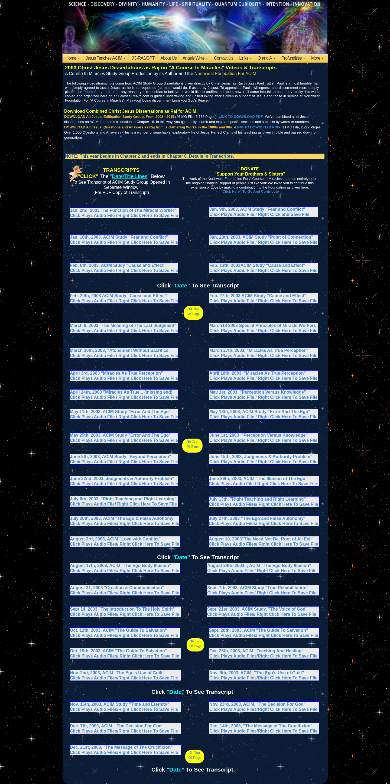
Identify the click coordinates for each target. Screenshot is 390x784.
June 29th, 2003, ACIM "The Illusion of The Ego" (258, 478)
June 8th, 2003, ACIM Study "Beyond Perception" (120, 456)
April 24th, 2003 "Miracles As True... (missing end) (121, 392)
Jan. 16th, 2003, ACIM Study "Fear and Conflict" (119, 237)
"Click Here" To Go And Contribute (250, 191)
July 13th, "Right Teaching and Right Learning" (257, 499)
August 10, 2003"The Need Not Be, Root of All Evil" (261, 539)
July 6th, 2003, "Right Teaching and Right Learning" (123, 499)
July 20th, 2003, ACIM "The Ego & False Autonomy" (123, 518)
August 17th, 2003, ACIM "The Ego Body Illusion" (120, 565)
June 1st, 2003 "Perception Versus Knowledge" (258, 435)
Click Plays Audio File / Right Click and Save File (259, 214)
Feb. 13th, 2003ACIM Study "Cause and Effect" (257, 265)
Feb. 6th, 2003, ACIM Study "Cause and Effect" (117, 265)
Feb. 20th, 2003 (86, 295)
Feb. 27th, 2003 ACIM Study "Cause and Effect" (257, 295)
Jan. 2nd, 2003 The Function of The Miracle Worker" (123, 210)
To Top (195, 753)
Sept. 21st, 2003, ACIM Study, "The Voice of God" (257, 609)
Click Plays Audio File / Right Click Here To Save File (263, 270)
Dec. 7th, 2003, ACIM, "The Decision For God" (117, 726)
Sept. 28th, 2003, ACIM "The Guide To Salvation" (258, 630)
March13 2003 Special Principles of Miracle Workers (262, 325)
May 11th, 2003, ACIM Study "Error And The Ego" (120, 411)
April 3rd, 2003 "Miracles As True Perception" (116, 373)
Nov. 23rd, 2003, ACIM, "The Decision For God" (257, 704)
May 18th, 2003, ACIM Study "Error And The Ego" (259, 411)
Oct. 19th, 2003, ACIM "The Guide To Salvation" (118, 651)
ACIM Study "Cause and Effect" (134, 295)
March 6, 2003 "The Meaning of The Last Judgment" (123, 325)
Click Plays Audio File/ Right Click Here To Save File (123, 504)
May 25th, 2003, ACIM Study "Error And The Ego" (120, 435)
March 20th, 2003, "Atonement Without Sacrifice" (120, 350)
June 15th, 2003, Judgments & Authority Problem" (260, 456)
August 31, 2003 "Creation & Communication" (117, 587)
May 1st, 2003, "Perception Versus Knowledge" (257, 392)
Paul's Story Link (96, 92)
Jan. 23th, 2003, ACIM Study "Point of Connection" (261, 237)
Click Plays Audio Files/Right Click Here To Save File (124, 635)
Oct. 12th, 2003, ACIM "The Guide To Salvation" (118, 630)
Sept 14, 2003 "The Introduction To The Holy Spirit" (122, 609)
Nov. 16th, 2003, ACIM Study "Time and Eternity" (119, 704)
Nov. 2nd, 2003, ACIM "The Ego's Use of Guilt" (117, 672)
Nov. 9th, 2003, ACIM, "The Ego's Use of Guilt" (256, 672)
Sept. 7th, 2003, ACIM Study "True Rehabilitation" (257, 587)
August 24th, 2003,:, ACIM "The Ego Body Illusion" (259, 565)
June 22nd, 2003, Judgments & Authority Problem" (122, 478)
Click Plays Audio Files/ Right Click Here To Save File (124, 544)
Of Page (194, 758)
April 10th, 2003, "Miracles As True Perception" (257, 373)
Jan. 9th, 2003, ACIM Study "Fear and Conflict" (257, 209)
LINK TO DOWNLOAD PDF (241, 117)
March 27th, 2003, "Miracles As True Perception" (259, 350)
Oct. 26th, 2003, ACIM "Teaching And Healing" (256, 651)
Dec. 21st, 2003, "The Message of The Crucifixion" (121, 747)
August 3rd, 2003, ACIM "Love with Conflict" (115, 539)
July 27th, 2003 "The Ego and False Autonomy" (257, 518)
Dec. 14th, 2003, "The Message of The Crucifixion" (261, 726)
